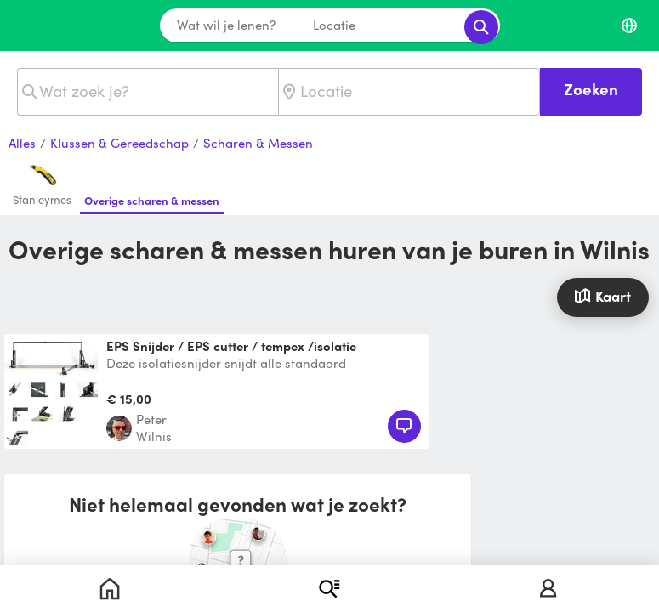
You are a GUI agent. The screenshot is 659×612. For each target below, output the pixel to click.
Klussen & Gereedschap (119, 143)
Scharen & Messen (258, 143)
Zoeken (591, 88)
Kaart (602, 296)
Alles (22, 143)
